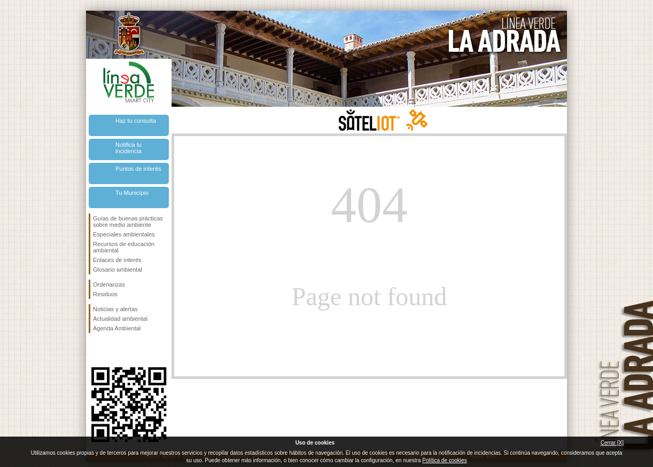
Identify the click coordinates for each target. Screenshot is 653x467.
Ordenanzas (109, 284)
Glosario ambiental (117, 269)
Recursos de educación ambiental (123, 247)
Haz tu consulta (135, 120)
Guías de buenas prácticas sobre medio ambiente (128, 221)
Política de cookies (444, 460)
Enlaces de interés (117, 260)
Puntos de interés (138, 168)
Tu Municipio (132, 192)
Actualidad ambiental (120, 318)
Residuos (105, 294)
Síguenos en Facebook (95, 350)
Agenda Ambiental (117, 328)
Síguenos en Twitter (112, 350)
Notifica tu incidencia (128, 147)
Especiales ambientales (124, 234)
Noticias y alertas (115, 309)
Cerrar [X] (612, 443)
